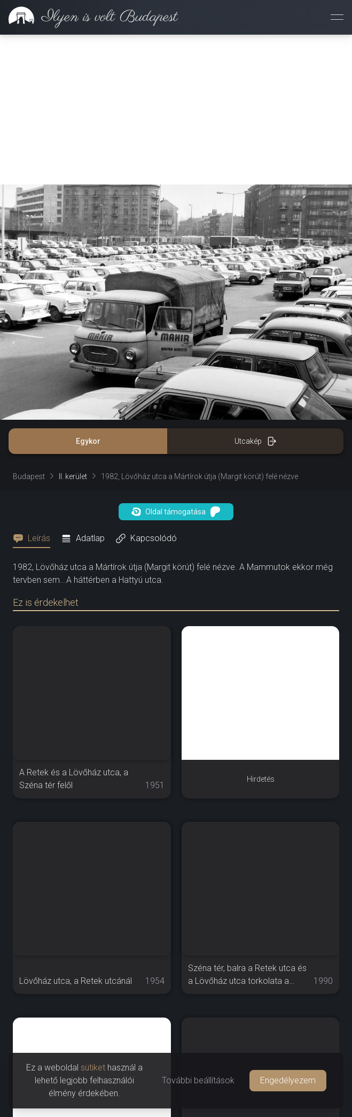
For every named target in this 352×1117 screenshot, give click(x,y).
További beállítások (198, 1080)
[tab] (35, 538)
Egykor (88, 441)
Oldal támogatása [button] (176, 511)
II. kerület (73, 476)
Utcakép (255, 441)
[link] (89, 17)
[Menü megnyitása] (337, 17)
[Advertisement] (176, 109)
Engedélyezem (288, 1080)
